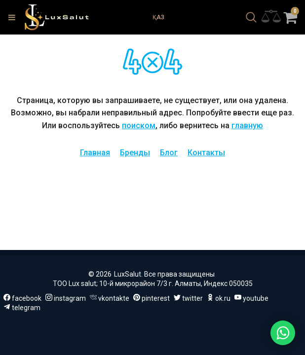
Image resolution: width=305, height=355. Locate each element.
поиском (138, 125)
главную (247, 125)
